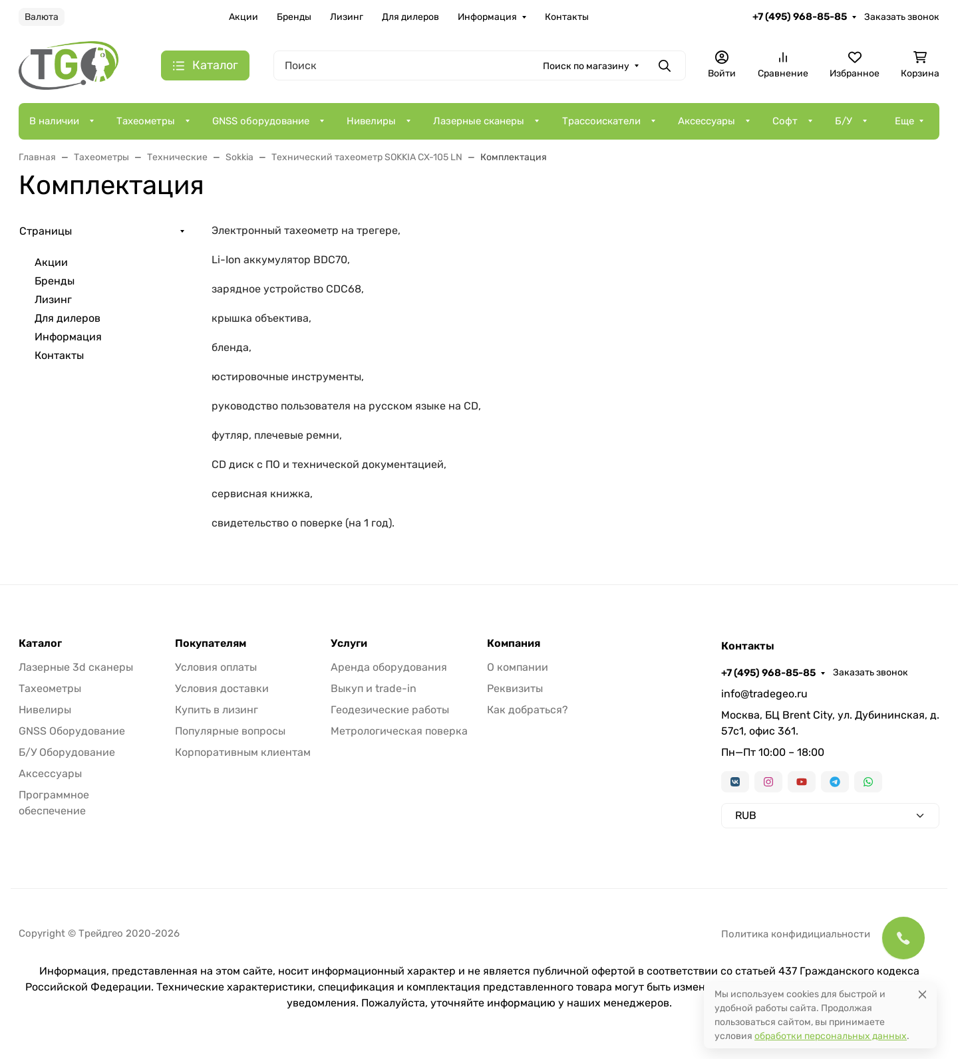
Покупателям (210, 643)
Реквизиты (515, 688)
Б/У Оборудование (67, 752)
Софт (785, 121)
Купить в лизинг (216, 709)
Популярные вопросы (230, 731)
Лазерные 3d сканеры (76, 667)
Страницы (45, 231)
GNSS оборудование (260, 121)
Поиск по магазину (586, 66)
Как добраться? (527, 709)
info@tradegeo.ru (764, 693)
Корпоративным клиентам (243, 752)
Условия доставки (222, 688)
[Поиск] (479, 65)
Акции (243, 17)
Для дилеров (410, 17)
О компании (517, 667)
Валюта (42, 17)
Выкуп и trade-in (373, 688)
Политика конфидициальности (795, 934)
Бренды (294, 17)
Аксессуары (706, 121)
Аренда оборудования (389, 667)
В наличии (54, 121)
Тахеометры (145, 121)
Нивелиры (371, 121)
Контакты (567, 17)
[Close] (922, 994)
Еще (904, 121)
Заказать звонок (901, 17)
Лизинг (346, 17)
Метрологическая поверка (399, 731)
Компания (513, 643)
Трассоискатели (601, 121)
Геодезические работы (390, 709)
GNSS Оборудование (72, 731)
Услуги (349, 643)
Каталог (40, 643)
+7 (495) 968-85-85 (799, 17)
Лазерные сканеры (478, 121)
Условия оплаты (216, 667)
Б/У (843, 121)
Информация (487, 17)
